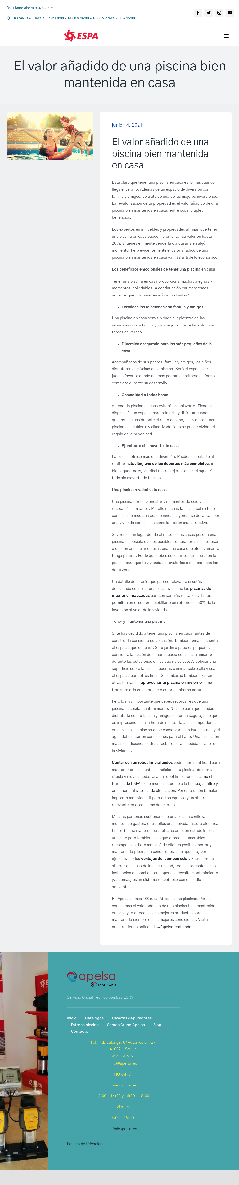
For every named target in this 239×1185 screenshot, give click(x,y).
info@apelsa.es (123, 1129)
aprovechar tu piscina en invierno (171, 683)
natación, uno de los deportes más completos (167, 464)
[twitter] (208, 13)
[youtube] (230, 13)
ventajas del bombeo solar (165, 859)
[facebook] (198, 13)
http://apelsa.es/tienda (170, 927)
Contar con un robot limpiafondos (142, 763)
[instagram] (219, 13)
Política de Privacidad (86, 1144)
